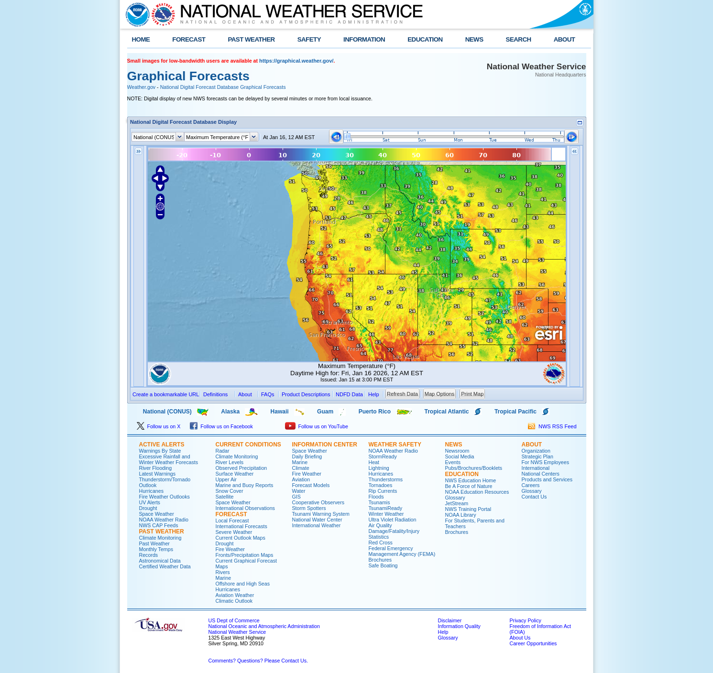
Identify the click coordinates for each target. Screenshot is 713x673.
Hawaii (280, 411)
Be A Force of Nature (469, 486)
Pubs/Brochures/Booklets (474, 468)
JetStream (457, 503)
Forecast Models (311, 485)
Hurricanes (151, 491)
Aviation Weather (235, 595)
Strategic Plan (537, 456)
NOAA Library (460, 515)
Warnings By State (160, 451)
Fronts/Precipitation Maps (245, 555)
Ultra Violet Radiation (393, 519)
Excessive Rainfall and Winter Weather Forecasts (168, 459)
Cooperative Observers (318, 502)
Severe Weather (234, 532)
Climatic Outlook (234, 601)
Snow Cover (229, 491)
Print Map (472, 394)
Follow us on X (159, 426)
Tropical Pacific (515, 411)
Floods (376, 496)
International (536, 468)
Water (299, 491)
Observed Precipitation (241, 468)
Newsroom (457, 451)
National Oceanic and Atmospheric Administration (264, 626)
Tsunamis (379, 502)
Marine (223, 578)
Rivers (223, 572)
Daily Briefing (307, 456)
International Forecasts (241, 526)
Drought (148, 508)
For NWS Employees (545, 462)
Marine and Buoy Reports (245, 485)
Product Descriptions (306, 394)
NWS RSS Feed (552, 426)
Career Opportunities (533, 643)
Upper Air (226, 479)
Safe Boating (383, 565)
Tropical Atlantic (447, 411)
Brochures (380, 560)
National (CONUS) (159, 411)
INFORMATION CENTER (324, 444)
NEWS (474, 39)
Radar (223, 451)
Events (453, 462)
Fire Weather (230, 549)
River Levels (230, 462)
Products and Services (547, 479)
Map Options (439, 394)
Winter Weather (386, 514)
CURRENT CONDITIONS (248, 444)
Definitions (215, 394)
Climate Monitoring (160, 538)
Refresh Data (402, 394)
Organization (536, 451)
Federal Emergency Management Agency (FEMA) (402, 551)
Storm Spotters (309, 508)
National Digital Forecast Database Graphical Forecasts (223, 87)
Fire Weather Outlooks (164, 496)
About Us (520, 637)
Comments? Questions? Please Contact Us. (258, 660)
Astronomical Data (160, 561)
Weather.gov (141, 87)
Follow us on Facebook (221, 426)
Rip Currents (383, 491)
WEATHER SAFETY (395, 444)
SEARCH (518, 39)
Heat (374, 462)
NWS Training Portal (468, 509)
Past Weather (154, 543)
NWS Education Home (470, 480)
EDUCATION (424, 39)
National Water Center (317, 519)
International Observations (245, 508)
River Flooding (155, 468)
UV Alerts (149, 502)
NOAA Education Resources (477, 492)
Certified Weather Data (165, 566)
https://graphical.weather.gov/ (296, 61)
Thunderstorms (386, 479)
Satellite (225, 496)
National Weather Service (237, 632)
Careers (531, 485)
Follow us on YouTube (316, 426)
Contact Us (534, 496)
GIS (296, 496)
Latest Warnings (157, 474)
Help (443, 632)
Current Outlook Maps (240, 538)
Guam (325, 411)
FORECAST (188, 39)
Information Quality (459, 626)
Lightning (379, 468)
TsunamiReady (385, 508)
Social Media (459, 456)
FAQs (267, 394)
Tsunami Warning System (321, 514)
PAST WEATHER (251, 39)
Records (148, 555)
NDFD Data (349, 394)
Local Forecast (232, 520)
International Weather (316, 525)
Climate (300, 468)
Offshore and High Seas (243, 583)
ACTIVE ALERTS (162, 444)
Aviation (301, 479)
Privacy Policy (525, 620)
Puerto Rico (375, 411)
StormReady (383, 456)
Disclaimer (450, 620)
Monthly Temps (156, 549)
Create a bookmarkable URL (165, 394)
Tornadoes (381, 485)
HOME (141, 39)
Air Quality (380, 525)
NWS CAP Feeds (158, 525)
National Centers (540, 474)
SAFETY (309, 39)
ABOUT (564, 39)
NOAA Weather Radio (163, 519)
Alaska (230, 411)
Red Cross (381, 542)
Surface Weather (235, 474)
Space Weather (156, 514)
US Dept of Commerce (234, 620)
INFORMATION (364, 39)
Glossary (455, 497)
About (245, 394)
